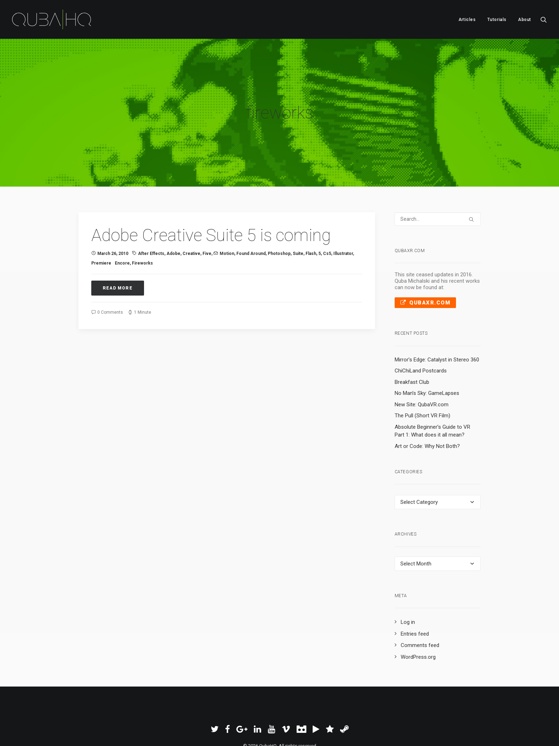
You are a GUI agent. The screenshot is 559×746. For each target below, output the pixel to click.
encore (122, 237)
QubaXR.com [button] (425, 276)
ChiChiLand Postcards (421, 344)
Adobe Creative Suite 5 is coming (211, 209)
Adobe (173, 227)
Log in (408, 596)
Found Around (251, 227)
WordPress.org (418, 631)
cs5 (327, 227)
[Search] (438, 193)
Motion (227, 227)
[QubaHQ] (51, 19)
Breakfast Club (412, 356)
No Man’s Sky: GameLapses (427, 367)
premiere (101, 237)
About (524, 19)
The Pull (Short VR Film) (422, 389)
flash (311, 227)
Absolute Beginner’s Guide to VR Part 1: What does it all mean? (432, 405)
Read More (118, 262)
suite (298, 227)
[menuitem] (467, 19)
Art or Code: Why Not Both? (427, 420)
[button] (543, 19)
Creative (191, 227)
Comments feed (420, 619)
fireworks (142, 237)
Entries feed (415, 608)
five (206, 227)
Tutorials (497, 19)
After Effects (151, 227)
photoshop (279, 227)
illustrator (343, 227)
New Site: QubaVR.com (421, 378)
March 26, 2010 (112, 227)
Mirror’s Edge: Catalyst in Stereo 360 (437, 333)
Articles (467, 19)
